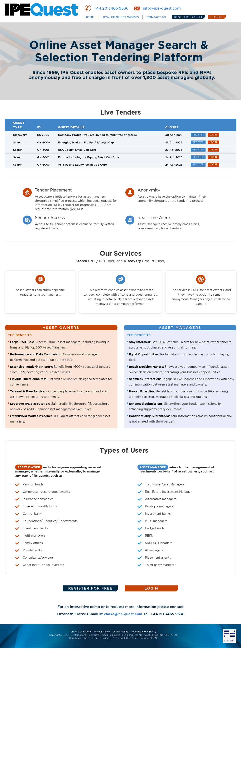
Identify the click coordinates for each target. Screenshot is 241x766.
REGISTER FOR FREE (188, 16)
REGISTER (198, 135)
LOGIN (217, 16)
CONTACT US (156, 17)
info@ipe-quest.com (162, 8)
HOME (89, 17)
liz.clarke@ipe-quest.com (120, 614)
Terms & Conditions (80, 631)
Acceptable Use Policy (143, 631)
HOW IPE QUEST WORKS (120, 17)
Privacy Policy (102, 631)
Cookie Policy (120, 631)
